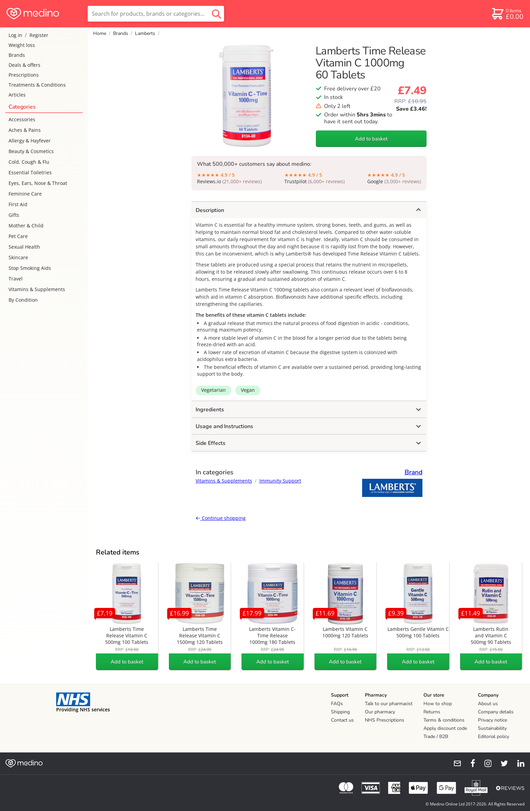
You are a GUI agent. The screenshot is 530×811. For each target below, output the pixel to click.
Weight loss (22, 45)
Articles (17, 94)
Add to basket (371, 138)
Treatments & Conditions (37, 85)
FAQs (337, 703)
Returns (431, 712)
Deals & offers (24, 65)
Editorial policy (493, 736)
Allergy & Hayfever (30, 140)
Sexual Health (24, 247)
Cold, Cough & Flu (29, 162)
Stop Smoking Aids (30, 268)
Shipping (340, 712)
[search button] (216, 13)
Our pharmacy (380, 712)
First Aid (18, 204)
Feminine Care (25, 193)
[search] (155, 13)
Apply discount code (445, 728)
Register (38, 35)
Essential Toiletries (30, 172)
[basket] (507, 13)
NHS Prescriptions (384, 720)
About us (488, 703)
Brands (17, 55)
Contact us (342, 720)
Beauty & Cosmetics (31, 151)
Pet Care (18, 236)
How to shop (437, 703)
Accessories (22, 119)
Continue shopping (221, 518)
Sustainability (492, 728)
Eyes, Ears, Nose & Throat (38, 183)
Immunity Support (280, 480)
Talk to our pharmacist (388, 703)
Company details (496, 712)
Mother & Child (26, 225)
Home (99, 33)
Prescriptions (24, 75)
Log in (15, 35)
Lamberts (145, 33)
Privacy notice (492, 720)
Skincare (18, 257)
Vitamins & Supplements (37, 289)
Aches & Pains (25, 130)
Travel (16, 278)
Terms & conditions (444, 720)
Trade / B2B (435, 736)
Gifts (14, 215)
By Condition (23, 300)
